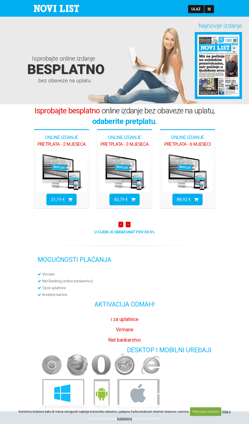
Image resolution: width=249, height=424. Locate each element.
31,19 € (61, 199)
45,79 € (124, 199)
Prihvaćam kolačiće (205, 411)
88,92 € (187, 199)
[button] (196, 9)
